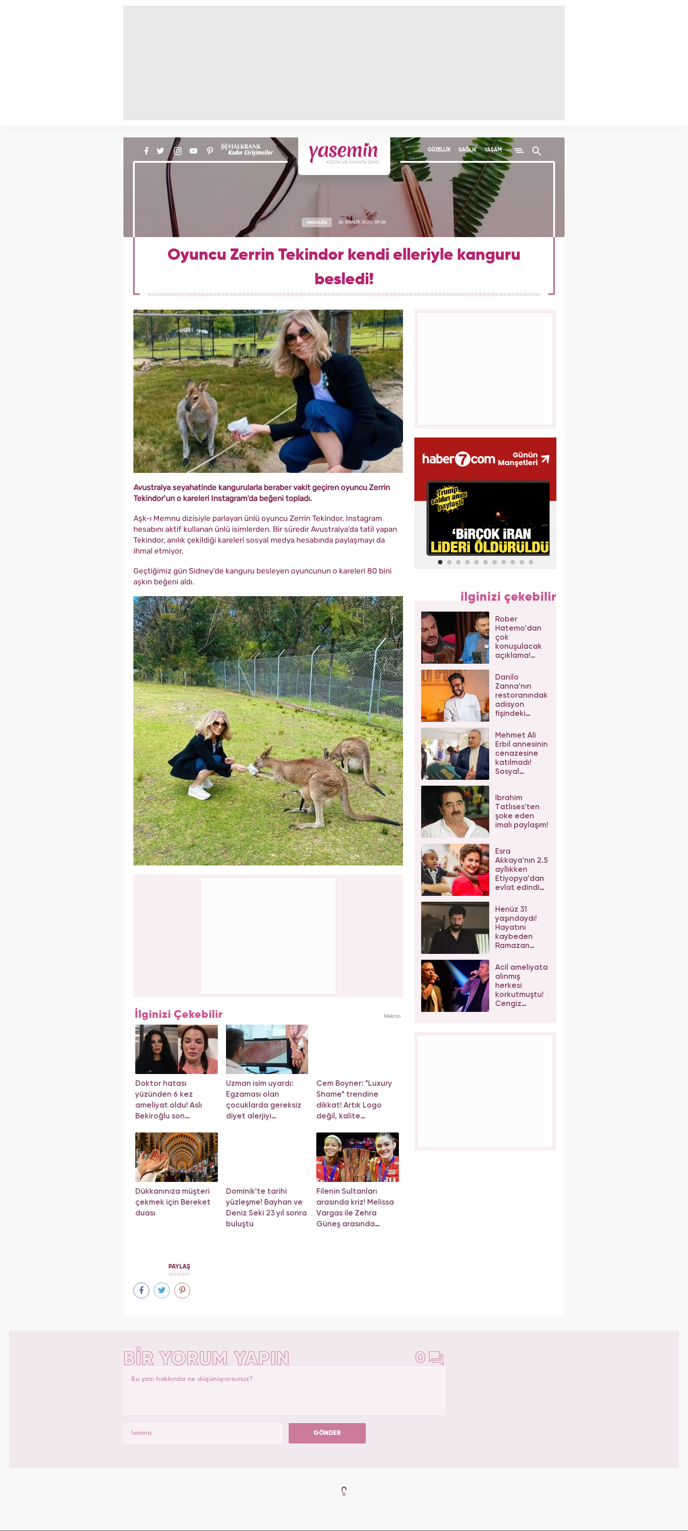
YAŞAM (493, 150)
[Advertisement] (269, 934)
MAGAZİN (317, 222)
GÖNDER (327, 1433)
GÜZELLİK (439, 150)
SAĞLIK (467, 150)
